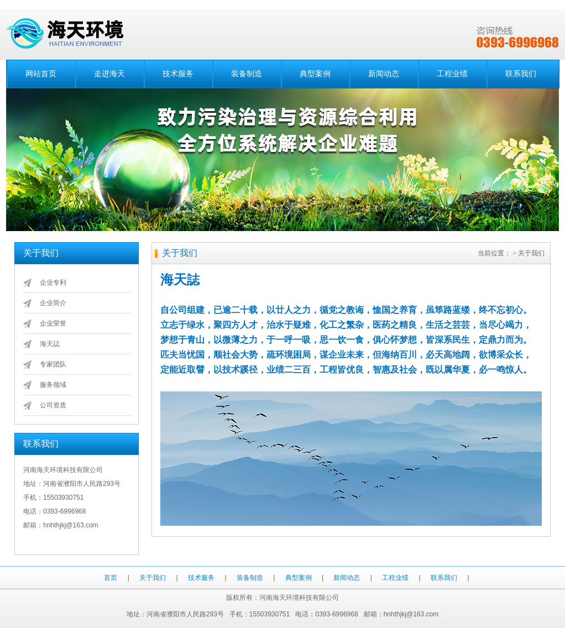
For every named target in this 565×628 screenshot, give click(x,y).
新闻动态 (383, 74)
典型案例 (315, 74)
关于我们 (152, 578)
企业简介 (53, 303)
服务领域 (53, 385)
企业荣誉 (53, 323)
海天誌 (50, 344)
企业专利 (53, 282)
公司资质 (53, 405)
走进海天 (109, 74)
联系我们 (520, 74)
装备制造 (246, 74)
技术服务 (178, 74)
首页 (110, 578)
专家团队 (53, 364)
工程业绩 (452, 74)
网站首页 (40, 74)
